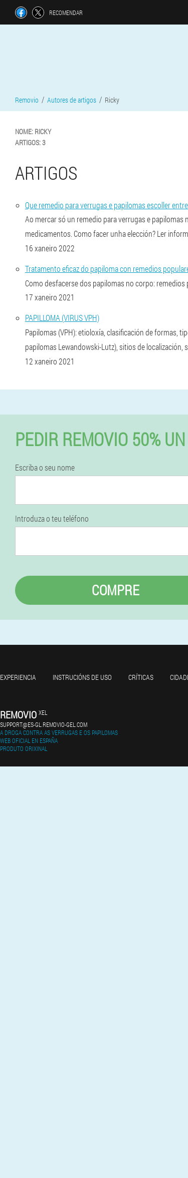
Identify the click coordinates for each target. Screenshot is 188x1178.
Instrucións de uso (82, 677)
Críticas (140, 677)
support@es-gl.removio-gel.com (43, 724)
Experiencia (18, 677)
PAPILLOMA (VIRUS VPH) (62, 317)
